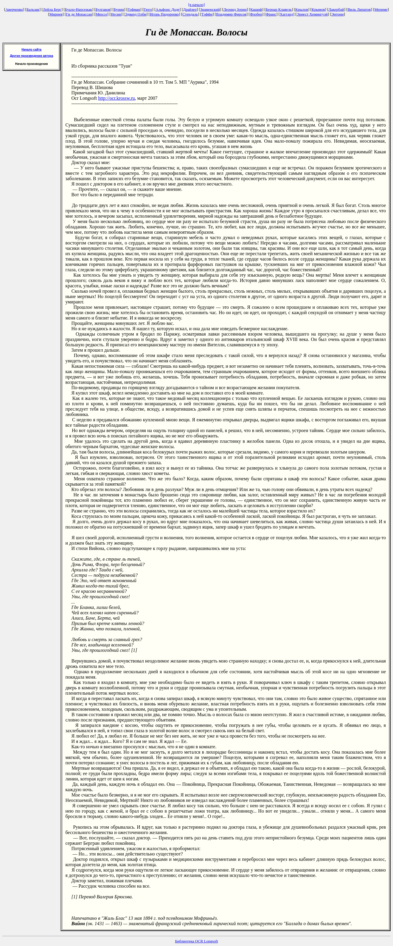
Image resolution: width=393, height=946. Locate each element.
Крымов (318, 9)
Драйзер (190, 9)
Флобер (256, 14)
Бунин (119, 9)
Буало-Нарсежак (78, 9)
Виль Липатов (359, 9)
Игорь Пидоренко (164, 14)
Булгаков (103, 9)
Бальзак (33, 9)
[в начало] (196, 4)
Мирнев (56, 14)
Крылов (301, 9)
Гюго (148, 9)
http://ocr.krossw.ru (116, 98)
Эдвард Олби (135, 14)
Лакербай (336, 9)
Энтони (337, 14)
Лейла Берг (52, 9)
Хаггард (286, 14)
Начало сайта (31, 49)
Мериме (381, 9)
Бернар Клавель (279, 9)
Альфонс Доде (167, 9)
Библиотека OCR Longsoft (196, 941)
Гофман (134, 9)
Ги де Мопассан (79, 14)
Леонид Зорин (235, 9)
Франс (271, 14)
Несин (116, 14)
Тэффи (206, 14)
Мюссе (101, 14)
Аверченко (14, 9)
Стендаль (190, 14)
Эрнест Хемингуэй (312, 14)
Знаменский (210, 9)
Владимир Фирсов (231, 14)
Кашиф (256, 9)
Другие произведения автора (31, 55)
